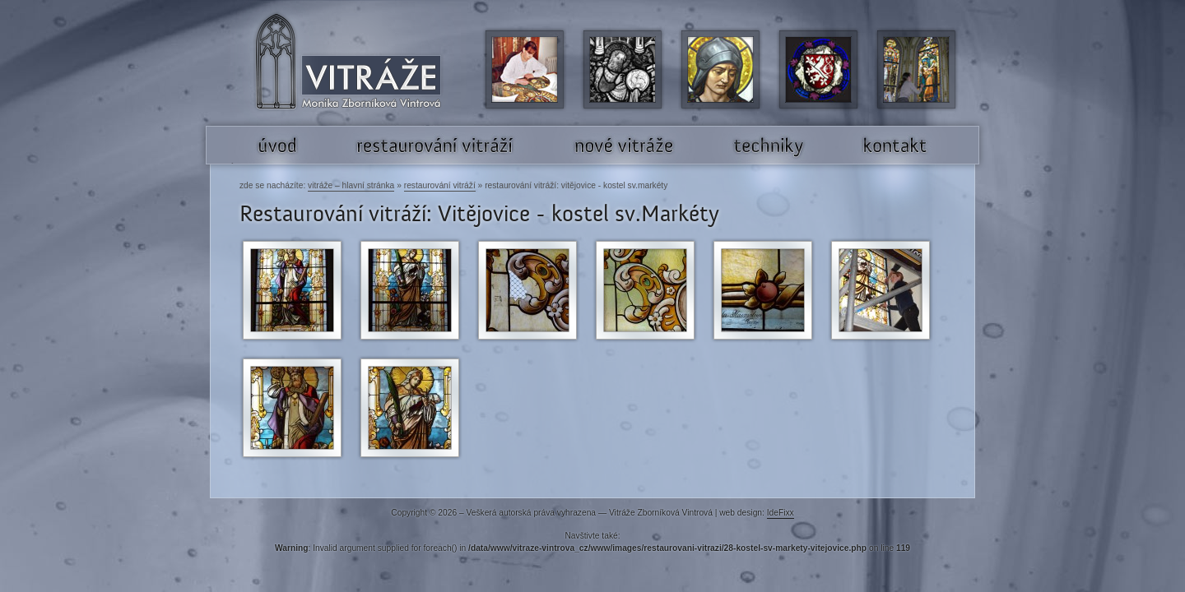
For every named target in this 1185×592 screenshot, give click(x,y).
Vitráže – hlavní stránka (351, 185)
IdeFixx (780, 512)
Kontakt (851, 163)
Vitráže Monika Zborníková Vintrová (310, 126)
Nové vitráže (573, 163)
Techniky (724, 163)
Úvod (240, 163)
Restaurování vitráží (440, 185)
